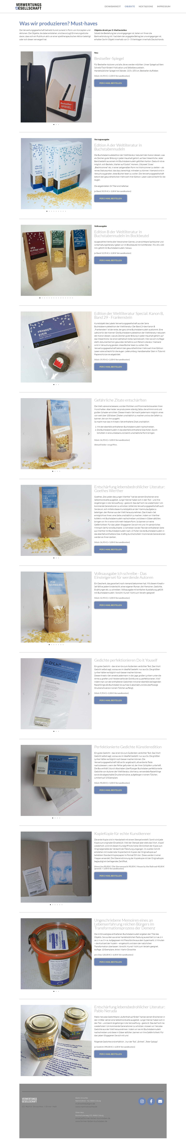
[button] (23, 87)
